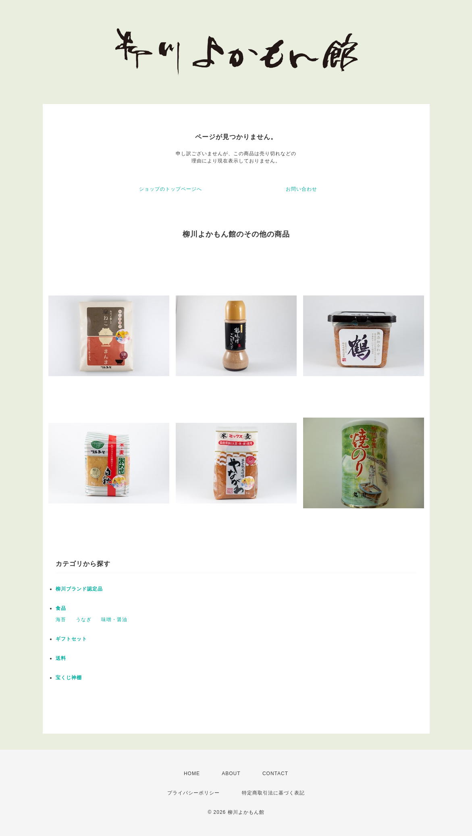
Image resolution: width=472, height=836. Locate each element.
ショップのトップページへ (170, 189)
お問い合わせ (301, 189)
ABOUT (231, 773)
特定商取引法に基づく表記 (273, 793)
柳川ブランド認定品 (79, 589)
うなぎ (83, 619)
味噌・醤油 (114, 619)
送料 (61, 658)
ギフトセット (71, 639)
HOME (192, 773)
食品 (61, 608)
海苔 (61, 619)
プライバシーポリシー (193, 793)
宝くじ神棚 (69, 677)
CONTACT (275, 773)
